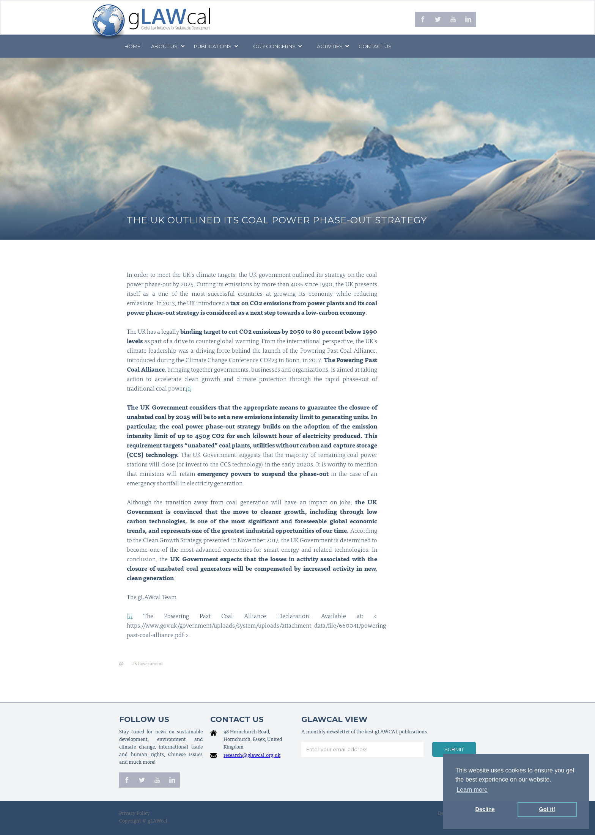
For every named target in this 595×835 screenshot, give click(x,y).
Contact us (375, 46)
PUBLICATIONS (212, 46)
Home (132, 46)
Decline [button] (485, 809)
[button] (167, 46)
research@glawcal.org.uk (252, 755)
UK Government (147, 664)
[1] (189, 389)
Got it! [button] (547, 809)
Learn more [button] (472, 789)
